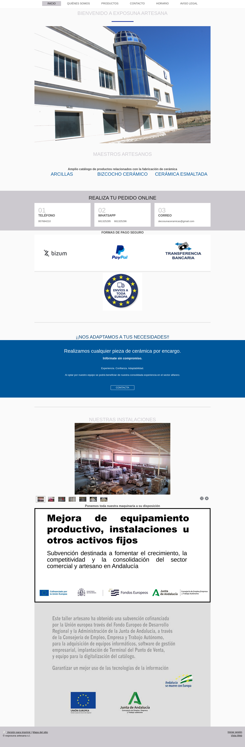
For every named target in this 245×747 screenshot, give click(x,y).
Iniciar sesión (235, 732)
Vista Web (236, 735)
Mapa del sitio (40, 732)
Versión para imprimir (17, 732)
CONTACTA (122, 387)
